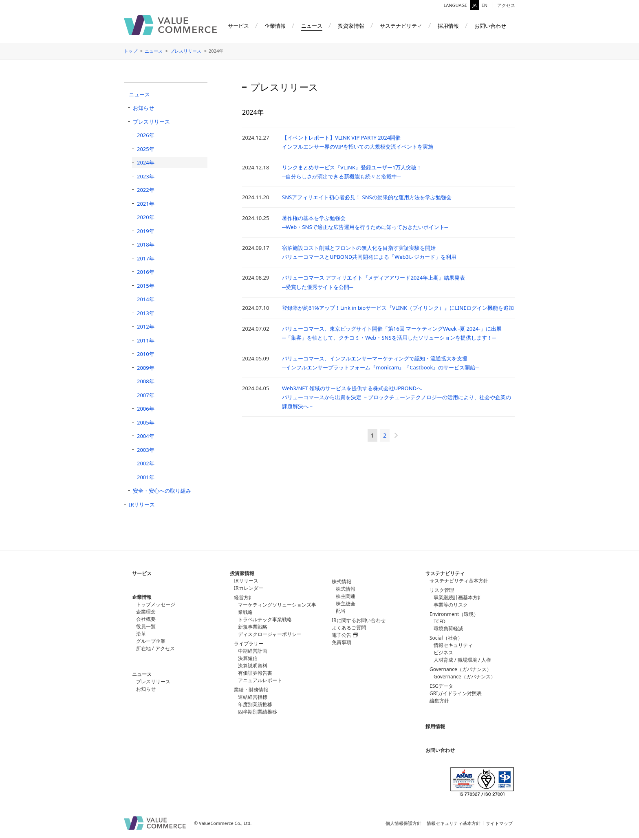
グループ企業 (150, 641)
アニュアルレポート (260, 680)
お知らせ (143, 107)
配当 (341, 610)
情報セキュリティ (453, 645)
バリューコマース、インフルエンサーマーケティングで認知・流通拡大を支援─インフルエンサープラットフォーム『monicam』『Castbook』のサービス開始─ (380, 363)
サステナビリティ (445, 573)
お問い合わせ (440, 750)
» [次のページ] (396, 435)
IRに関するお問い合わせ (359, 620)
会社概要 (146, 619)
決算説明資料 (252, 665)
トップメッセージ (155, 604)
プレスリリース (185, 51)
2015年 (145, 285)
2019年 (145, 231)
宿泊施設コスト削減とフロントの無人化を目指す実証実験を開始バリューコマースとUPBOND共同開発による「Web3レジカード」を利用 (369, 252)
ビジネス (443, 652)
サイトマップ (499, 823)
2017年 (145, 258)
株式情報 (345, 588)
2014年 (145, 299)
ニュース (154, 51)
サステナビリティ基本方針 (459, 580)
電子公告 (345, 634)
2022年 (145, 189)
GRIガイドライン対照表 (456, 693)
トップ (130, 51)
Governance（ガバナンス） (465, 676)
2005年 (145, 422)
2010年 (145, 354)
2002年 (145, 463)
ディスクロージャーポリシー (270, 634)
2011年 (145, 340)
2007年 (145, 395)
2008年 (145, 381)
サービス (142, 573)
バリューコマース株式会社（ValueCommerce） (170, 25)
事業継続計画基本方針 (458, 597)
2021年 (145, 203)
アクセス (506, 5)
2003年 (145, 449)
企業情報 (142, 596)
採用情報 (435, 726)
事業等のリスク (451, 604)
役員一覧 (146, 626)
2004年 (145, 436)
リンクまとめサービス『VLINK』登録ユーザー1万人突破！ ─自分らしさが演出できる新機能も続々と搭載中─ (352, 172)
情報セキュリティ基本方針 (453, 823)
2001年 (145, 477)
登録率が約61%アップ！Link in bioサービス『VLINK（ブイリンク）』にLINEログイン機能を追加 (398, 307)
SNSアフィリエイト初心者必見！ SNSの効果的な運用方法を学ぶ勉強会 (367, 197)
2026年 (145, 135)
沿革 (141, 633)
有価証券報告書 (255, 672)
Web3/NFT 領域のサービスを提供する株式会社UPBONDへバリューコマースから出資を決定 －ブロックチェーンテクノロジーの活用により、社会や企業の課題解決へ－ (396, 397)
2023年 (145, 176)
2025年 (145, 149)
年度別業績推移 (255, 704)
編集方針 (439, 700)
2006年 (145, 408)
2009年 (145, 367)
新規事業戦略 (252, 626)
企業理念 (146, 611)
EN (484, 5)
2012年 (145, 326)
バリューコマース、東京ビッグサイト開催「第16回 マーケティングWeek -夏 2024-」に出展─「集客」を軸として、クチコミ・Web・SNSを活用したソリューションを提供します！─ (392, 333)
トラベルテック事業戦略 (265, 619)
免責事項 (341, 642)
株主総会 (345, 603)
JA (474, 5)
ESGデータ (441, 685)
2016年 (145, 272)
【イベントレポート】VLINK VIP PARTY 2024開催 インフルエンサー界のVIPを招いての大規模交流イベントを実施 (357, 142)
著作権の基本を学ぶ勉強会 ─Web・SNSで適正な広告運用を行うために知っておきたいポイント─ (365, 222)
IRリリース (142, 504)
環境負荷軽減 (448, 628)
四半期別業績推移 (257, 711)
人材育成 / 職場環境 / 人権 (462, 659)
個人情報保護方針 (403, 823)
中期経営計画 (252, 650)
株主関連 (345, 596)
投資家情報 (242, 573)
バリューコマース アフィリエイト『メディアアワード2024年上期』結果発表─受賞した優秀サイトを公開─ (373, 282)
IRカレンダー (248, 588)
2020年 (145, 217)
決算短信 (248, 658)
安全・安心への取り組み (162, 490)
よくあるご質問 (349, 627)
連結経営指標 (252, 697)
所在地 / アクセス (155, 648)
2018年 (145, 244)
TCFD (439, 621)
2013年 (145, 313)
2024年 (145, 162)
